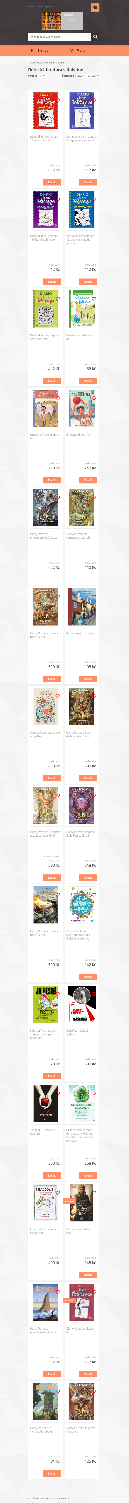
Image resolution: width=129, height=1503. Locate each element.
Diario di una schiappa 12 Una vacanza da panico (80, 239)
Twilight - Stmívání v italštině (43, 1131)
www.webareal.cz (60, 1498)
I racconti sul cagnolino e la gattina (44, 1231)
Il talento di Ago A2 (78, 434)
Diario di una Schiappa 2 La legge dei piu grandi (81, 138)
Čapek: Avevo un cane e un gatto (45, 734)
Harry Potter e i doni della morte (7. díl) (79, 734)
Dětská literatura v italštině (50, 62)
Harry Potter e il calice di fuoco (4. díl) (45, 635)
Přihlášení (31, 6)
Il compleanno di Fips (79, 633)
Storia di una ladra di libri (79, 1231)
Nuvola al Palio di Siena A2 (44, 436)
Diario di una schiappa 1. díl (81, 1330)
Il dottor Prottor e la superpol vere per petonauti (42, 1034)
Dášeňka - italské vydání (77, 1032)
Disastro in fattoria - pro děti (81, 337)
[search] (95, 37)
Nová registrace (46, 6)
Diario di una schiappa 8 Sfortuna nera (45, 337)
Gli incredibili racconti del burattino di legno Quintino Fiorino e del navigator (80, 1135)
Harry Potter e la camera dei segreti (78, 535)
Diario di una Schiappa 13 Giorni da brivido (44, 237)
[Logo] (62, 21)
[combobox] (80, 76)
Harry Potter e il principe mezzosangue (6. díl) (45, 833)
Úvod (32, 62)
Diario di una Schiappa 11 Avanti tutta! (44, 138)
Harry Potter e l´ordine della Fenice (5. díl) (80, 833)
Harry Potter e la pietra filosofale (80, 1429)
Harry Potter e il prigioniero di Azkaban (44, 535)
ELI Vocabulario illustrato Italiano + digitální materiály (78, 934)
